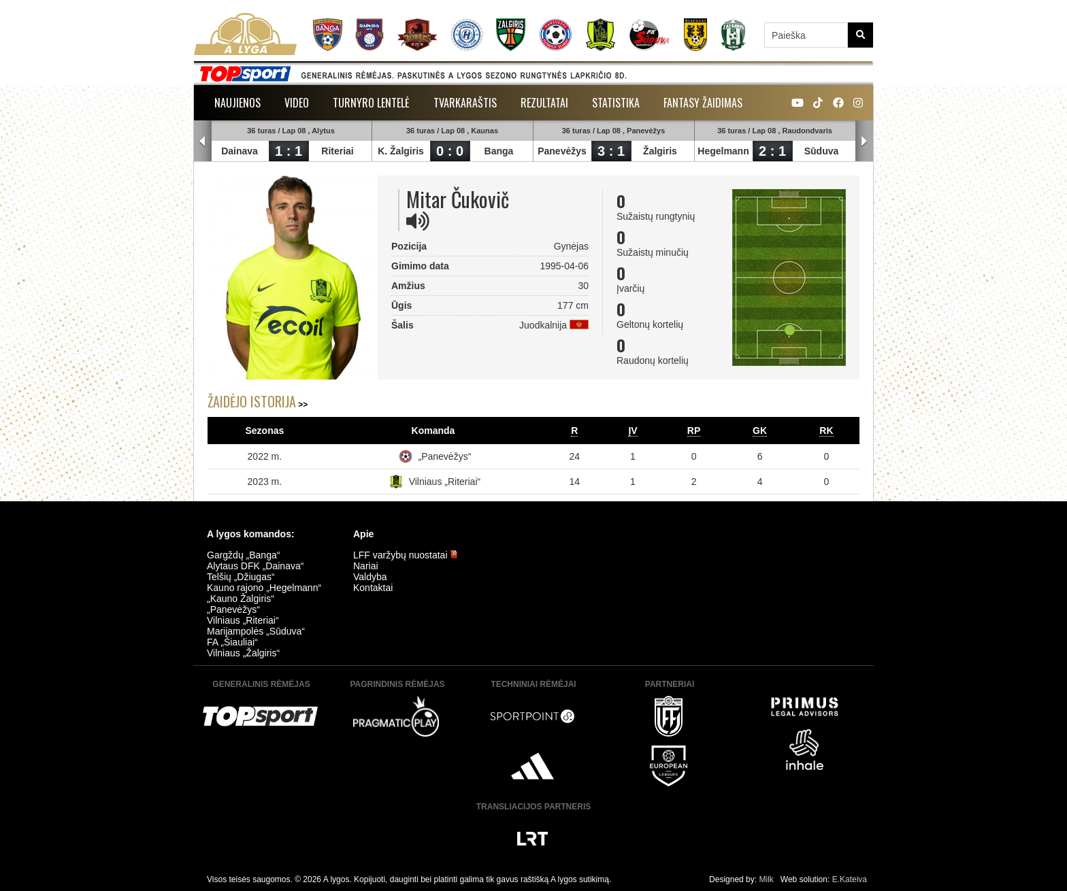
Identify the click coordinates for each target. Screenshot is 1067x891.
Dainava (239, 151)
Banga (499, 151)
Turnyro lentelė (371, 103)
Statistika (616, 103)
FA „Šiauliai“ (232, 642)
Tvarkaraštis (465, 103)
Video (296, 103)
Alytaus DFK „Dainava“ (255, 565)
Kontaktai (373, 587)
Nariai (365, 565)
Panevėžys (562, 151)
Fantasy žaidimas (702, 103)
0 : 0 (449, 151)
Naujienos (237, 103)
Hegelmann (723, 151)
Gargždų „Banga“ (243, 555)
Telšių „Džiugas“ (241, 576)
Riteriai (337, 151)
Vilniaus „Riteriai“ (445, 481)
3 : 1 (611, 151)
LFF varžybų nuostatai (405, 555)
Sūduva (821, 151)
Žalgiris (660, 151)
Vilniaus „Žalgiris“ (243, 653)
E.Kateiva (849, 879)
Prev (203, 141)
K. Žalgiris (401, 151)
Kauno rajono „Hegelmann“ (264, 587)
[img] (417, 221)
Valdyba (370, 576)
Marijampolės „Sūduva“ (256, 631)
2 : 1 (772, 151)
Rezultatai (544, 103)
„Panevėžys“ (445, 456)
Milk (766, 879)
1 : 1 (288, 151)
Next (864, 141)
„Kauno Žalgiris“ (240, 598)
